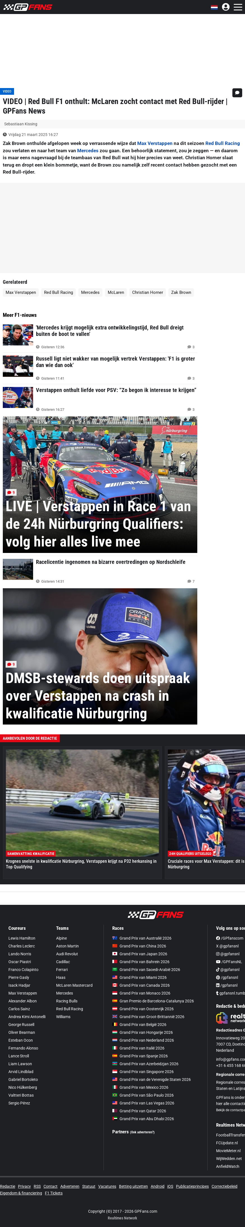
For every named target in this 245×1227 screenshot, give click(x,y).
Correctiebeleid (224, 1186)
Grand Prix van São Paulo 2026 (143, 1095)
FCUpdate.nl (227, 1143)
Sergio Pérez (19, 1103)
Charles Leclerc (21, 946)
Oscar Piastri (19, 962)
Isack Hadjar (19, 985)
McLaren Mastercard (74, 985)
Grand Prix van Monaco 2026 (141, 993)
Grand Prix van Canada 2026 (141, 985)
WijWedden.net (229, 1158)
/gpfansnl (227, 977)
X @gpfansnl (227, 946)
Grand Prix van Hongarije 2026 (142, 1032)
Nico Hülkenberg (22, 1087)
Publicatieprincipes (192, 1186)
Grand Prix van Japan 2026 (139, 954)
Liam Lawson (20, 1064)
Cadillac (63, 962)
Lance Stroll (18, 1056)
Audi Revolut (67, 954)
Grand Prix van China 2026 (139, 946)
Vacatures (107, 1186)
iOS (170, 1186)
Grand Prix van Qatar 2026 (139, 1111)
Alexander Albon (22, 1001)
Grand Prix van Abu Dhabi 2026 (143, 1119)
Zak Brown (181, 292)
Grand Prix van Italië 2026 (138, 1048)
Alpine (61, 938)
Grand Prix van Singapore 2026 (143, 1071)
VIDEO (7, 91)
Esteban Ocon (20, 1040)
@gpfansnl (227, 954)
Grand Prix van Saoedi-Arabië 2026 (146, 969)
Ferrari (62, 969)
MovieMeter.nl (228, 1150)
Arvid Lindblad (20, 1071)
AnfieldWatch (227, 1166)
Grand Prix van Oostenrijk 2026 (143, 1009)
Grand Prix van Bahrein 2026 (141, 962)
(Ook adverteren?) (142, 1132)
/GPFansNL (229, 962)
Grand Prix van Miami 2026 (139, 977)
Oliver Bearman (21, 1032)
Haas (60, 977)
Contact (50, 1186)
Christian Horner (147, 292)
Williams (63, 1016)
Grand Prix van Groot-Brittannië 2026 (148, 1016)
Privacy (24, 1186)
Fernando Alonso (23, 1048)
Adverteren (69, 1186)
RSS (37, 1186)
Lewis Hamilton (21, 938)
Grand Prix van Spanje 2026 (140, 1056)
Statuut (88, 1186)
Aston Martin (67, 946)
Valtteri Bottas (21, 1095)
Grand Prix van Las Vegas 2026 (143, 1103)
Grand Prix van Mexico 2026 (140, 1087)
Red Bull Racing (222, 143)
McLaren (116, 292)
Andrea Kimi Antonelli (26, 1016)
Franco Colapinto (23, 969)
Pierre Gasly (18, 977)
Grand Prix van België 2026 (139, 1024)
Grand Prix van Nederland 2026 (143, 1040)
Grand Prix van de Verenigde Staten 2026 (151, 1079)
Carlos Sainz (19, 1009)
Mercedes (88, 150)
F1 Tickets (54, 1193)
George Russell (21, 1024)
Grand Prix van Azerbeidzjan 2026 (145, 1064)
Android (157, 1186)
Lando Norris (19, 954)
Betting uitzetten (133, 1186)
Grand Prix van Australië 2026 (141, 938)
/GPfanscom (229, 938)
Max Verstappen (155, 143)
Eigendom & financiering (21, 1193)
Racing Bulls (66, 1001)
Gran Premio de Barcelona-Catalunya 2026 (153, 1001)
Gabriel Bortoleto (23, 1079)
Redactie (7, 1186)
